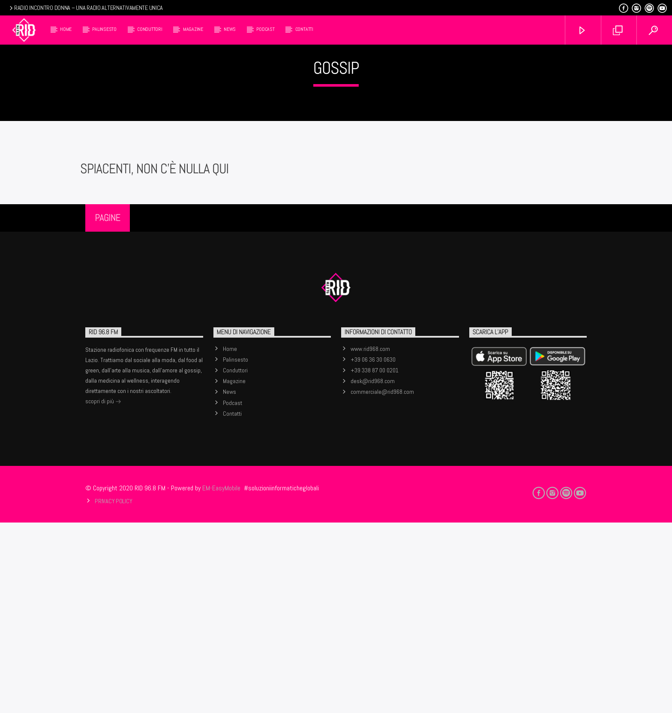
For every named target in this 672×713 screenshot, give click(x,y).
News (230, 29)
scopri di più (103, 592)
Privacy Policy (113, 691)
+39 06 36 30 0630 (373, 550)
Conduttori (149, 29)
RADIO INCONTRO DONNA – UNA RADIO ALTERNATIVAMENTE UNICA (85, 8)
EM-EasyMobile (221, 678)
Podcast (265, 29)
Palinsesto (104, 29)
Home (66, 29)
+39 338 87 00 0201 (375, 561)
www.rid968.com (370, 539)
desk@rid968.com (373, 571)
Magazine (193, 29)
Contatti (304, 29)
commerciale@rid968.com (382, 582)
